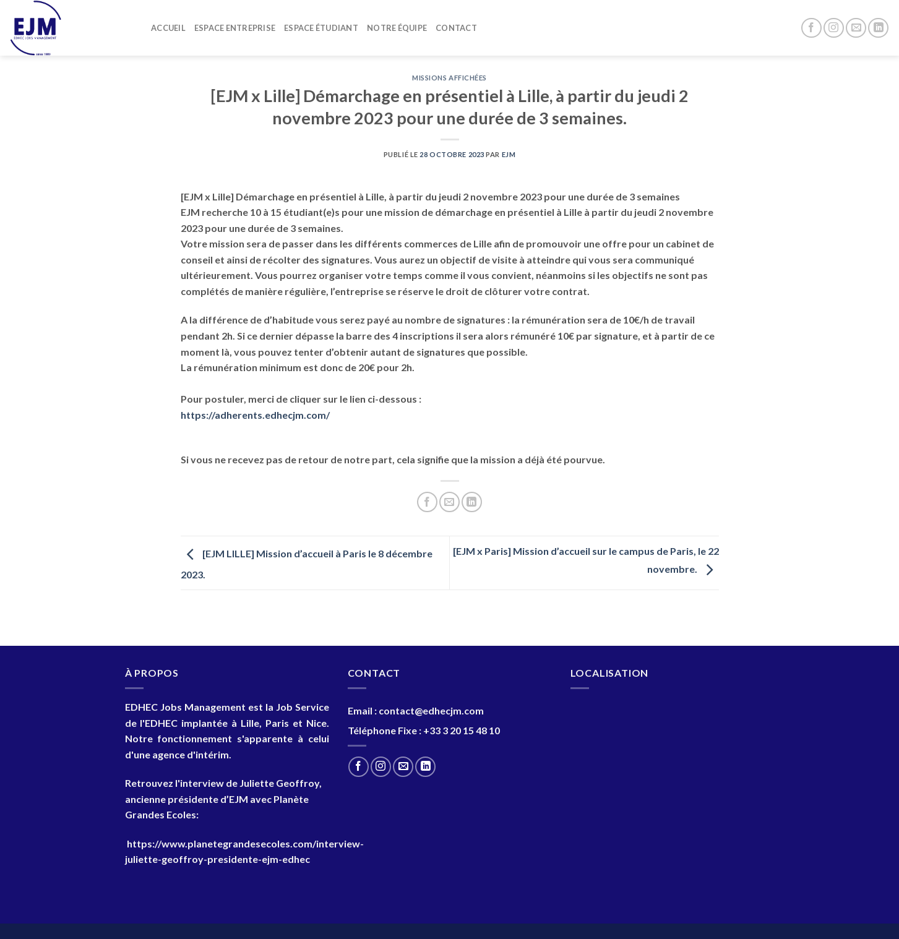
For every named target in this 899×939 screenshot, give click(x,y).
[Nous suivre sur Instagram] (834, 28)
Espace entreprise (234, 28)
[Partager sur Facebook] (427, 502)
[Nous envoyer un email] (856, 28)
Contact (456, 28)
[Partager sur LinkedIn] (472, 502)
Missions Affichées (449, 78)
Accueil (168, 28)
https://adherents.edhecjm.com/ (255, 415)
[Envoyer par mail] (449, 502)
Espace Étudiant (321, 28)
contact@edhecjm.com (431, 710)
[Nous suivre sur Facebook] (811, 28)
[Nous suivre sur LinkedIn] (878, 28)
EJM (509, 154)
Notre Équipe (397, 28)
